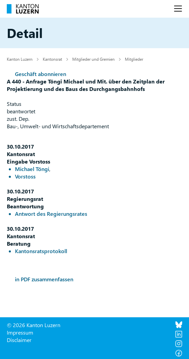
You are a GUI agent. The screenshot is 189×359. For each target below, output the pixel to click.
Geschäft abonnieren (40, 73)
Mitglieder (134, 59)
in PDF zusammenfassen (44, 279)
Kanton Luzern (20, 59)
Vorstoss (25, 176)
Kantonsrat (52, 59)
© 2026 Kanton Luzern (33, 324)
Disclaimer (19, 339)
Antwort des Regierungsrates (51, 213)
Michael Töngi (32, 168)
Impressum (20, 332)
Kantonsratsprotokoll (41, 250)
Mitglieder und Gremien (93, 59)
